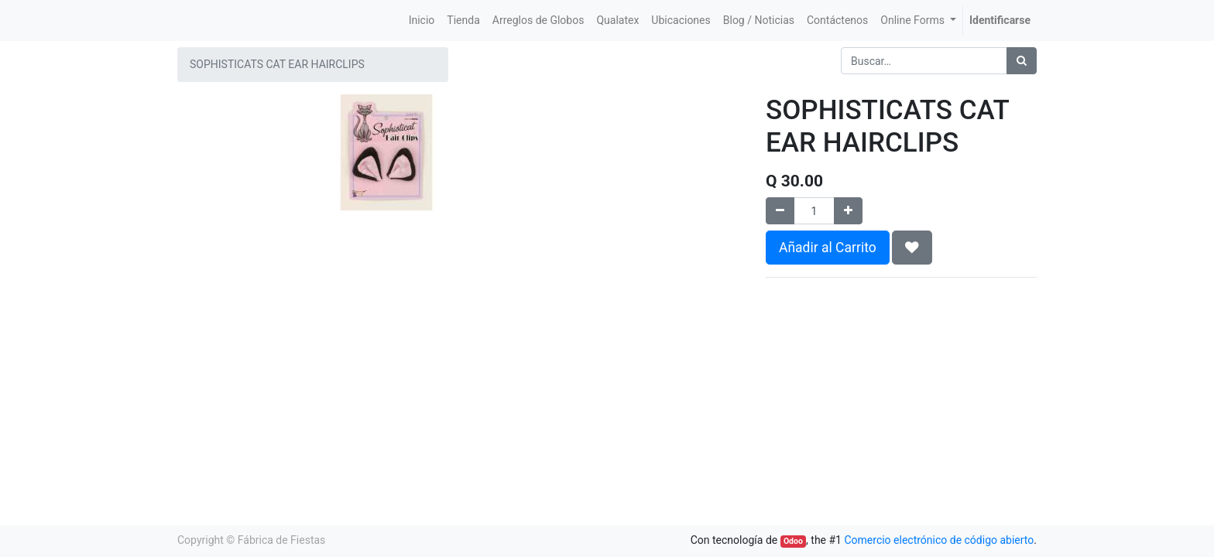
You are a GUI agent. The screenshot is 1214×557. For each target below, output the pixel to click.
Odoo (793, 541)
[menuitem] (422, 20)
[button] (912, 248)
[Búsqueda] (1022, 60)
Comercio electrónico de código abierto (939, 540)
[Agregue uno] (848, 210)
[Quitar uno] (780, 210)
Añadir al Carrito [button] (827, 247)
